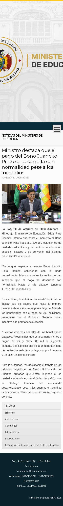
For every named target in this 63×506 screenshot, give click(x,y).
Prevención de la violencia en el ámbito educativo (32, 445)
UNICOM (10, 406)
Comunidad (11, 425)
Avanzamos (11, 419)
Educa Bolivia (12, 432)
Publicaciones (12, 438)
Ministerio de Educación (41, 497)
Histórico (10, 412)
